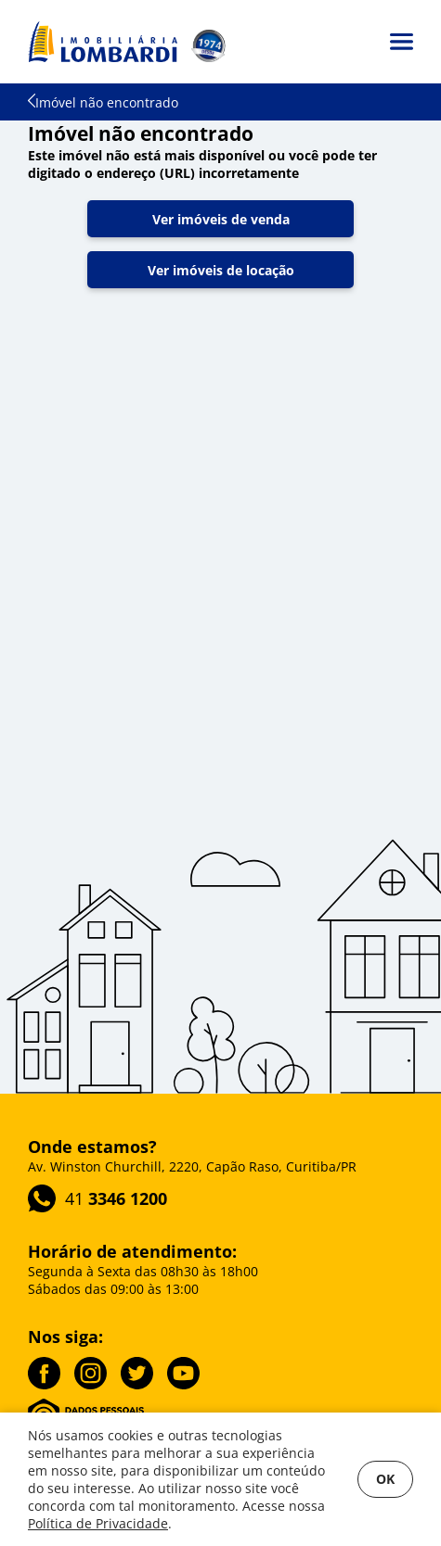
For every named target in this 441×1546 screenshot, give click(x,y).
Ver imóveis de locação (221, 270)
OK (385, 1479)
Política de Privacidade (98, 1523)
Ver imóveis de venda (221, 219)
